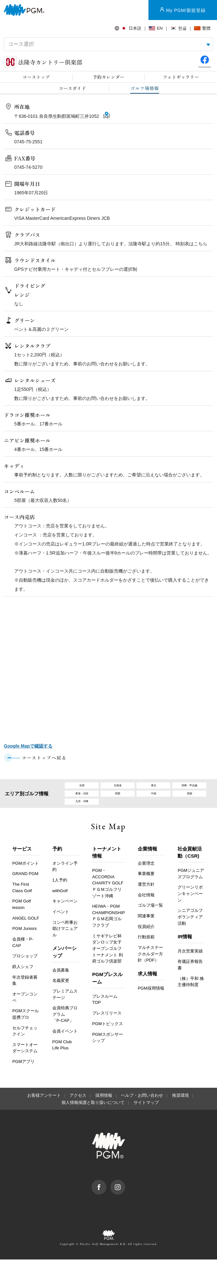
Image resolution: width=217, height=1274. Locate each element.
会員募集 (60, 984)
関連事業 (146, 930)
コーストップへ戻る (44, 757)
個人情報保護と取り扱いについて (93, 1117)
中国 (153, 800)
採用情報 (103, 1109)
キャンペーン (65, 915)
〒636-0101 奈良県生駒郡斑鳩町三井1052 (57, 116)
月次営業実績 (190, 965)
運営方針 (146, 898)
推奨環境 (180, 1109)
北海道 (117, 787)
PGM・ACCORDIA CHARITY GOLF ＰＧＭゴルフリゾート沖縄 (107, 897)
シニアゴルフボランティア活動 (190, 931)
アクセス (78, 1109)
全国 (82, 787)
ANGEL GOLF (25, 932)
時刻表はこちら (191, 243)
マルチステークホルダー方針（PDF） (150, 968)
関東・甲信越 (189, 787)
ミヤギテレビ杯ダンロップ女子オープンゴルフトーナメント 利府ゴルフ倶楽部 (107, 963)
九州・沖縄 (82, 813)
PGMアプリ (23, 1075)
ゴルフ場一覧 (150, 919)
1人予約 (59, 894)
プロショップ (25, 970)
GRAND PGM (25, 887)
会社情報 (146, 909)
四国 (189, 800)
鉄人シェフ (22, 980)
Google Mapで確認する (28, 746)
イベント (60, 925)
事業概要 (146, 887)
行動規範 (146, 951)
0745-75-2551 (28, 141)
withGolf (60, 904)
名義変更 (60, 994)
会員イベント (65, 1045)
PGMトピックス (107, 1037)
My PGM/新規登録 (185, 10)
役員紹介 (146, 940)
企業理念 (146, 877)
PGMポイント (25, 877)
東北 (153, 787)
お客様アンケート (44, 1109)
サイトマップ (146, 1117)
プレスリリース (107, 1027)
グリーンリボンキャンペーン (190, 908)
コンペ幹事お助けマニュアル (65, 943)
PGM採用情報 (151, 1002)
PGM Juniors (24, 942)
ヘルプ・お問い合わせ (142, 1109)
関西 (118, 800)
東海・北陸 (82, 800)
